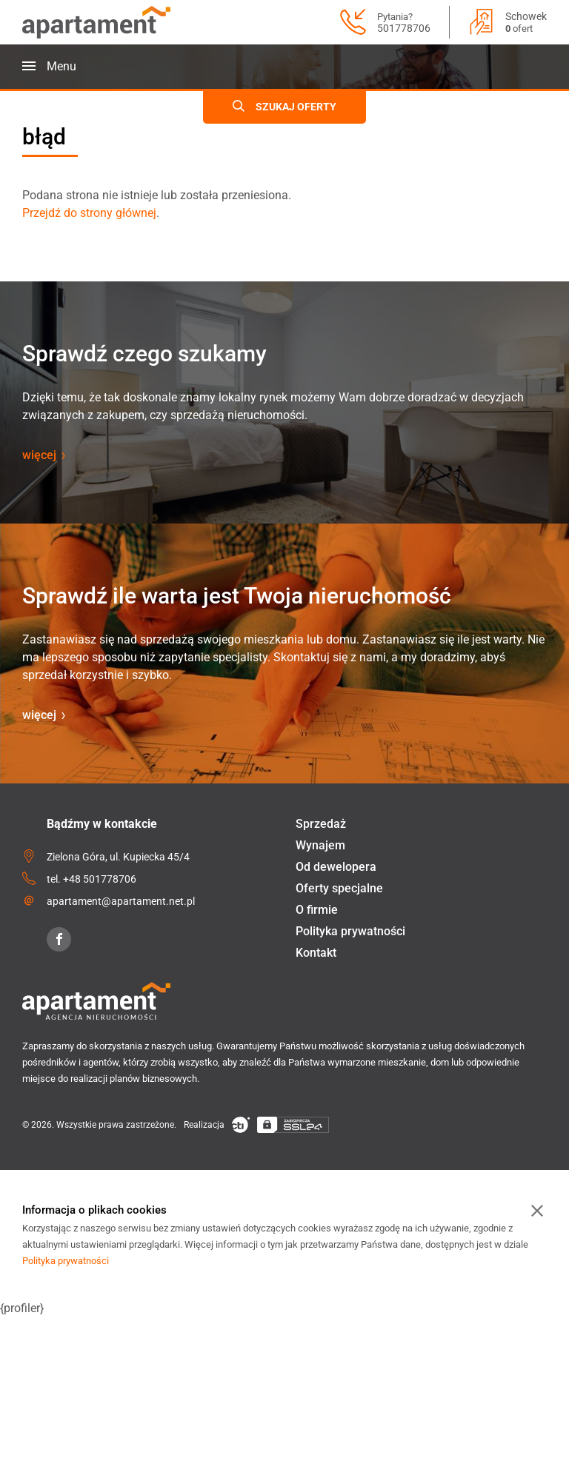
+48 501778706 (99, 879)
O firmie (317, 910)
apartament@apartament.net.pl (121, 901)
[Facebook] (59, 939)
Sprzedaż (321, 824)
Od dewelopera (336, 867)
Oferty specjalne (339, 888)
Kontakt (316, 953)
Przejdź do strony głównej (89, 213)
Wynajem (320, 845)
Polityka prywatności (350, 931)
